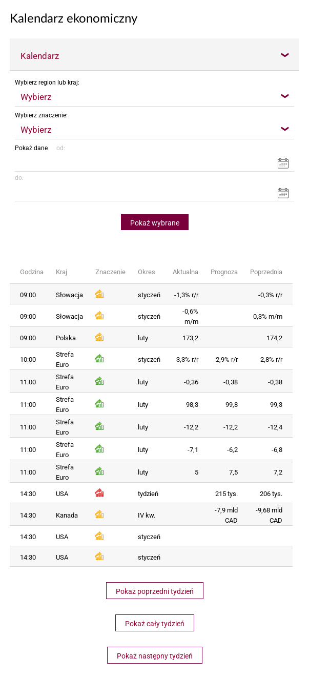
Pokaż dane (31, 148)
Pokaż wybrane (154, 223)
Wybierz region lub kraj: (47, 82)
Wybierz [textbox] (35, 97)
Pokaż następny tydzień (155, 656)
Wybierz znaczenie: (41, 115)
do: (19, 177)
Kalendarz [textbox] (39, 56)
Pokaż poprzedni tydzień (155, 591)
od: (59, 148)
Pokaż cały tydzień (154, 624)
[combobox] (154, 55)
